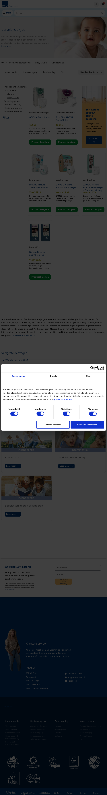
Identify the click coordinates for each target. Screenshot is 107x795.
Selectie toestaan (53, 425)
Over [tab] (88, 376)
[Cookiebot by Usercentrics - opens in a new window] (92, 368)
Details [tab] (53, 376)
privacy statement (63, 399)
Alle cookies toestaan (87, 425)
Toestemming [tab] (18, 376)
